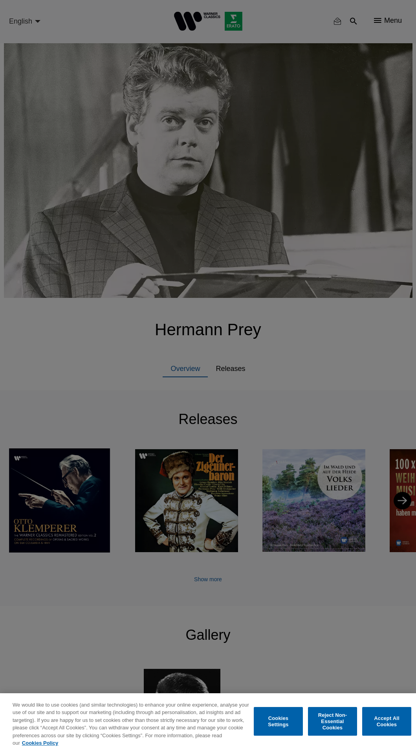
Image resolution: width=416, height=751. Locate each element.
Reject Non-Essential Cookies (332, 721)
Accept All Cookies (386, 721)
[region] (208, 722)
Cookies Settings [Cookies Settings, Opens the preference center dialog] (278, 721)
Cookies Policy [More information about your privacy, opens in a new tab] (40, 743)
